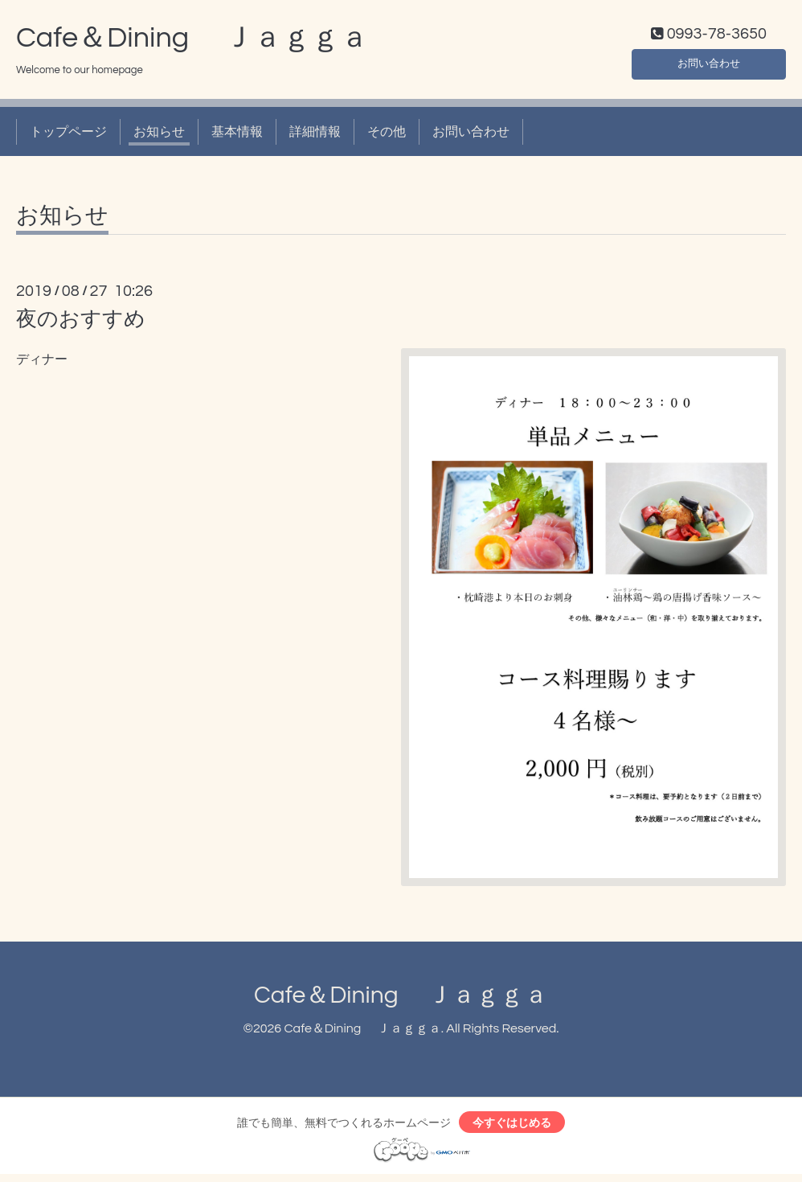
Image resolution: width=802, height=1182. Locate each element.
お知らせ (159, 135)
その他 (386, 135)
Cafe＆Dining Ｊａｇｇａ (192, 41)
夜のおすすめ (80, 323)
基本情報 (237, 135)
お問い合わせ (708, 64)
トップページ (68, 135)
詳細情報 (315, 135)
